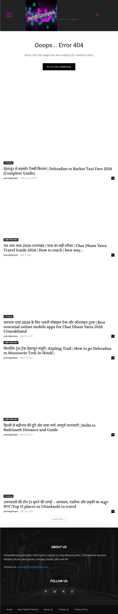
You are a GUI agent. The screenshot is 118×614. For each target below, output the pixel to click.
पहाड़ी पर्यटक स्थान (11, 239)
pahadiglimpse (11, 178)
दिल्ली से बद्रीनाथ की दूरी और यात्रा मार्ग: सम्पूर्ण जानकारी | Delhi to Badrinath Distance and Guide (50, 427)
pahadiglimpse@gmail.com (33, 567)
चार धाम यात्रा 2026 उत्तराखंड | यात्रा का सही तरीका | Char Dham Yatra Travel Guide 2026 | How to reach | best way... (55, 248)
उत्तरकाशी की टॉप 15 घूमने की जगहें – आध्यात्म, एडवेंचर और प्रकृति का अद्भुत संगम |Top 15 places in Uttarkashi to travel (56, 504)
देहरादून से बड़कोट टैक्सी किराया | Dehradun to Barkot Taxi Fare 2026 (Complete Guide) (58, 171)
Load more (59, 519)
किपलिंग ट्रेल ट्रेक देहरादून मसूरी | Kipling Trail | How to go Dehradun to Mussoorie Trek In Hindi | (57, 350)
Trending (8, 163)
